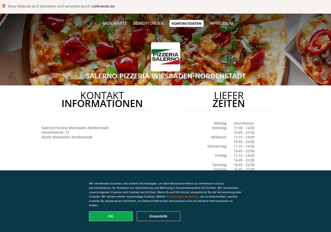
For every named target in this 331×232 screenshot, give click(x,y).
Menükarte (115, 23)
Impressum (221, 23)
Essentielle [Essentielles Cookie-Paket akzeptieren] (158, 216)
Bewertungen (148, 23)
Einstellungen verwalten (182, 196)
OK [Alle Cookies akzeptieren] (110, 216)
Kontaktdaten (186, 23)
